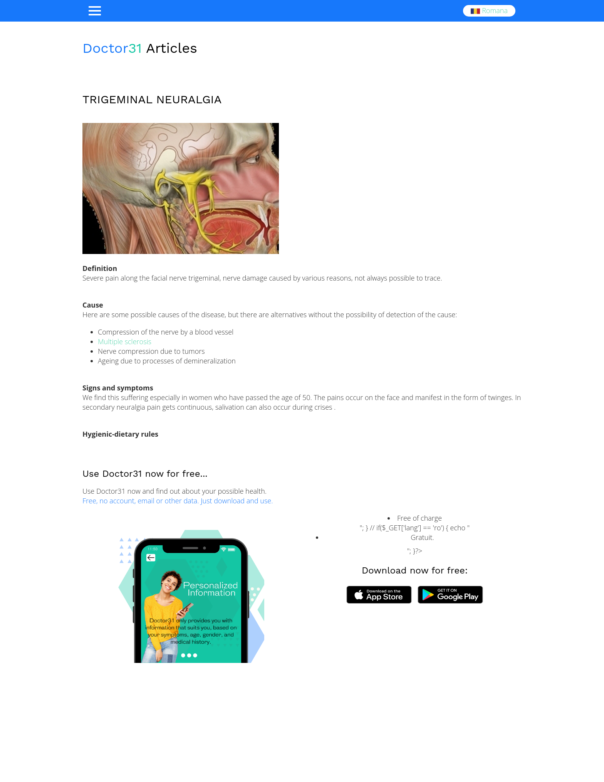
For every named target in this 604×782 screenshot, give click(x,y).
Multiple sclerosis (124, 341)
